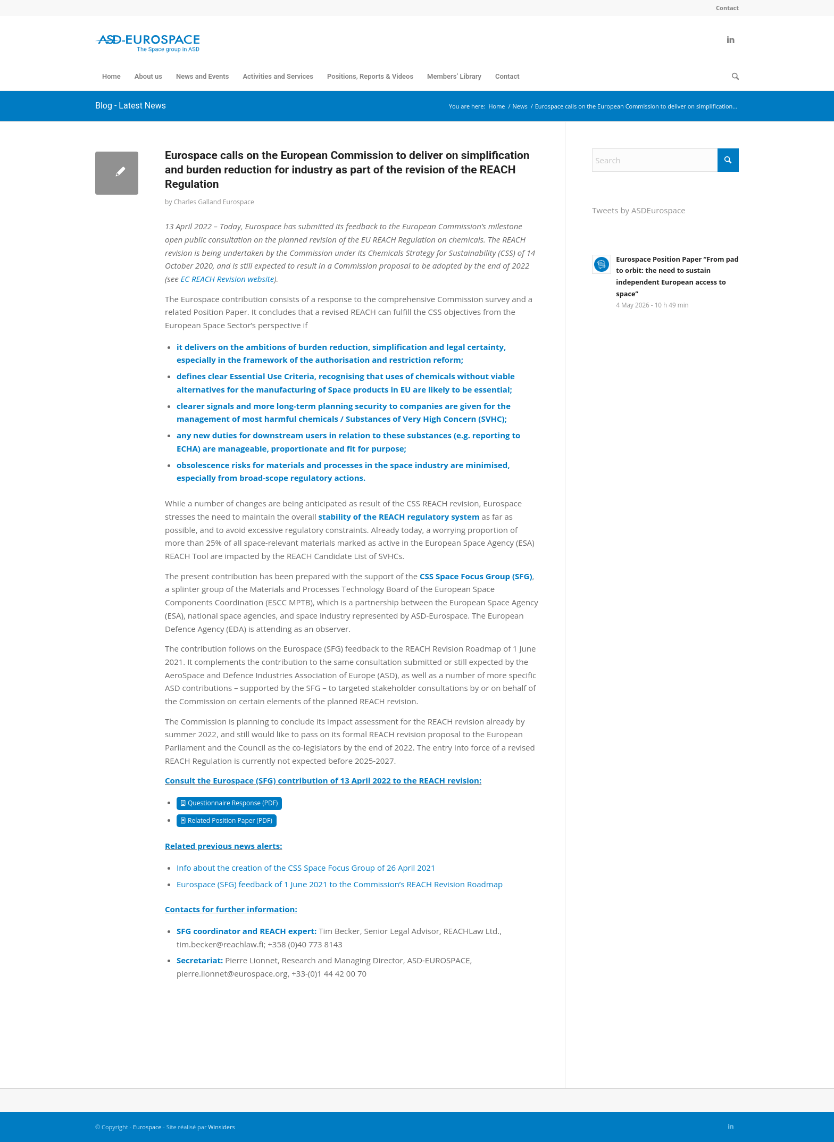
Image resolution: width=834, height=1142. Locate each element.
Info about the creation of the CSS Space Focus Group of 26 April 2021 (306, 867)
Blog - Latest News (130, 106)
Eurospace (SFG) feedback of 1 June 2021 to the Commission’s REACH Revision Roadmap (340, 884)
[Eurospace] (147, 39)
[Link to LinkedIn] (731, 39)
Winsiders (221, 1127)
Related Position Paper (221, 820)
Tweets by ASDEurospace (638, 210)
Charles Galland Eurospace (214, 201)
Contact (727, 8)
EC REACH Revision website (227, 278)
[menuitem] (725, 8)
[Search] (732, 76)
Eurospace (147, 1127)
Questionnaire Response (224, 802)
